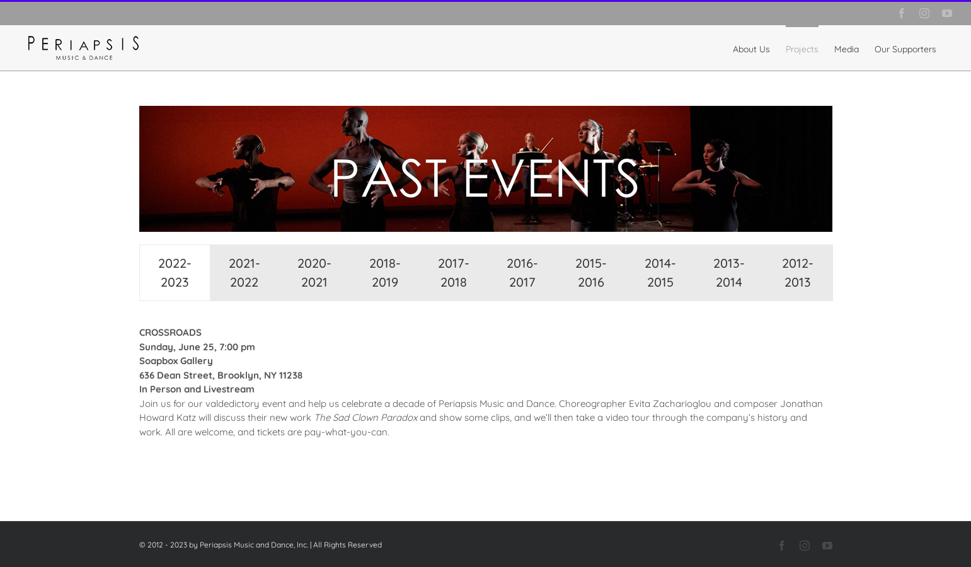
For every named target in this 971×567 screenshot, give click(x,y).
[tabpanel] (485, 389)
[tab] (174, 272)
